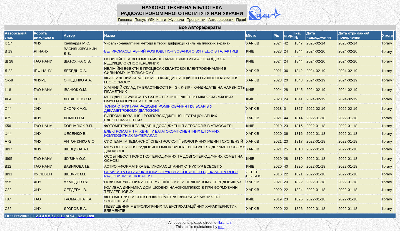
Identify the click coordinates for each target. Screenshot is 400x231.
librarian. (225, 222)
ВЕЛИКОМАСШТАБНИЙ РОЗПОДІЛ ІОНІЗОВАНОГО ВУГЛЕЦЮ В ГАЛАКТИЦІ (171, 51)
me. (221, 227)
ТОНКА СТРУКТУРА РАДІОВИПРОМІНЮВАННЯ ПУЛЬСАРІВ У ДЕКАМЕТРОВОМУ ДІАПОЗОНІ (158, 108)
